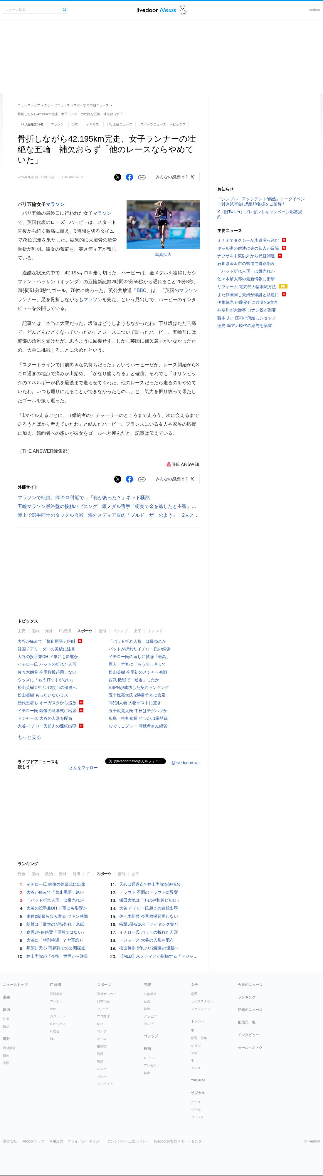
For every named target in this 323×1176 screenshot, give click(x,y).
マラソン (57, 124)
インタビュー (248, 1035)
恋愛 (194, 994)
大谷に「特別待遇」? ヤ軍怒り (54, 940)
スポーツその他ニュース (91, 105)
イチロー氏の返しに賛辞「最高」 (139, 656)
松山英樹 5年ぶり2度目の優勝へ (47, 687)
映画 (147, 1049)
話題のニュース (250, 1010)
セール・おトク (250, 1048)
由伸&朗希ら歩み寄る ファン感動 (57, 916)
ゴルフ (102, 1031)
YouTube (198, 1080)
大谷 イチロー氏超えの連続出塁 (47, 726)
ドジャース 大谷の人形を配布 (45, 718)
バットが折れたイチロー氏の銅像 (139, 649)
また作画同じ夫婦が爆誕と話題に (248, 294)
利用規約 (56, 1141)
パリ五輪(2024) (32, 124)
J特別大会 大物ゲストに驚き (135, 702)
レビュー (150, 1058)
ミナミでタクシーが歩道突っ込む (248, 240)
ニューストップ (29, 105)
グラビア (150, 1016)
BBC (75, 124)
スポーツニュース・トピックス (163, 124)
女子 (138, 631)
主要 (21, 631)
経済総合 (56, 994)
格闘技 (102, 1046)
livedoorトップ (32, 1141)
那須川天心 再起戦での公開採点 (55, 948)
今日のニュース (250, 985)
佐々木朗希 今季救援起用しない (47, 672)
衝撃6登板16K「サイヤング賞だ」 (150, 924)
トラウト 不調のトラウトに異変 (148, 892)
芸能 (102, 631)
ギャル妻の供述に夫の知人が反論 (248, 248)
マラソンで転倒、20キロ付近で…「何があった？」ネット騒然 (84, 497)
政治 (49, 874)
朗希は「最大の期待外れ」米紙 (55, 924)
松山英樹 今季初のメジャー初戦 (138, 672)
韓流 (147, 1009)
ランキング (246, 997)
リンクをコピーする (142, 177)
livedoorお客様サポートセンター (179, 1141)
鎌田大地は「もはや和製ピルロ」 (150, 900)
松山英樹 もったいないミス (43, 695)
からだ (196, 1045)
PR (52, 1039)
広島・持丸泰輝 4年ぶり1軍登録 (138, 718)
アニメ (196, 1102)
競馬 (100, 1054)
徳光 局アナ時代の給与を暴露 (244, 325)
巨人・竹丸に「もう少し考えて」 (139, 664)
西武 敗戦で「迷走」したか (134, 679)
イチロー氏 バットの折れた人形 (47, 664)
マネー (196, 1053)
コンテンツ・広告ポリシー (128, 1141)
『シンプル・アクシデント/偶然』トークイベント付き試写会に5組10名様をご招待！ (261, 201)
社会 (6, 1019)
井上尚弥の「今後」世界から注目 (57, 956)
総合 (21, 874)
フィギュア (105, 1084)
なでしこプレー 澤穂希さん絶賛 (138, 726)
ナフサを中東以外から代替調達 (246, 256)
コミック (197, 1117)
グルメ (196, 1068)
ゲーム (196, 1109)
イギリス (92, 124)
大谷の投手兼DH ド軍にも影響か (48, 656)
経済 (76, 874)
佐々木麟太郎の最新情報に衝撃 (246, 278)
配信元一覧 (246, 1022)
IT (88, 874)
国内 (35, 631)
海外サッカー (106, 994)
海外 (49, 631)
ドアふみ (183, 10)
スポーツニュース (57, 105)
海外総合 (9, 1048)
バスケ (102, 1069)
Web (53, 1009)
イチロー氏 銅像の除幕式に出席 (47, 710)
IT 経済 (65, 631)
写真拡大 (163, 254)
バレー (102, 1076)
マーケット (58, 1001)
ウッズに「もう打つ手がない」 (46, 679)
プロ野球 (103, 1016)
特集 (147, 1073)
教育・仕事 (199, 1038)
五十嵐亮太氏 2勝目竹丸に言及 (137, 695)
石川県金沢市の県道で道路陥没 (246, 263)
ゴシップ (120, 631)
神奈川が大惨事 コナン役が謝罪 (246, 310)
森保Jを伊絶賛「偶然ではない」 (56, 932)
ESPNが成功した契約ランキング (139, 687)
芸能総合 (150, 994)
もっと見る (29, 737)
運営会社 (10, 1141)
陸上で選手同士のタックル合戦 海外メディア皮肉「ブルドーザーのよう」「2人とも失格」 (115, 515)
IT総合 (54, 1031)
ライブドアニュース (156, 10)
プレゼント (152, 1065)
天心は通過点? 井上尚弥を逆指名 (149, 884)
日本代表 (103, 1001)
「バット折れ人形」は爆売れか (137, 641)
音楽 (147, 1001)
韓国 (6, 1055)
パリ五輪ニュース (119, 124)
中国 (6, 1063)
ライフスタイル (202, 1001)
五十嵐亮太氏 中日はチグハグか (138, 710)
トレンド (155, 631)
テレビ (149, 1024)
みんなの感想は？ (172, 177)
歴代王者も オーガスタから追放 (47, 702)
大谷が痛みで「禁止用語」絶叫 (46, 641)
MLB (100, 1024)
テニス (102, 1039)
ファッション (200, 1009)
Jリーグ (102, 1009)
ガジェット (58, 1016)
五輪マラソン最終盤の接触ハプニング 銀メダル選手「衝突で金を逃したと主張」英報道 (112, 506)
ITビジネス (58, 1024)
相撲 (100, 1061)
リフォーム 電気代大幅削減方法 (246, 286)
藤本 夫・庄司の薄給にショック (246, 318)
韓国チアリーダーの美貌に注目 (46, 649)
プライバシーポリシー (85, 1141)
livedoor (314, 10)
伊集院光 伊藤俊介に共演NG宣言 (247, 302)
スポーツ (84, 631)
